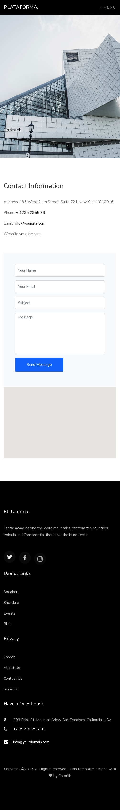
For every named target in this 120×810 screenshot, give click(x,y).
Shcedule (11, 602)
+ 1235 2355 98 (30, 212)
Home (9, 139)
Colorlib (64, 775)
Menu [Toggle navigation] (108, 7)
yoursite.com (30, 234)
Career (9, 657)
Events (10, 613)
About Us (12, 667)
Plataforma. (21, 7)
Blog (8, 623)
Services (11, 689)
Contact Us (13, 678)
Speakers (11, 591)
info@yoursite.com (30, 223)
